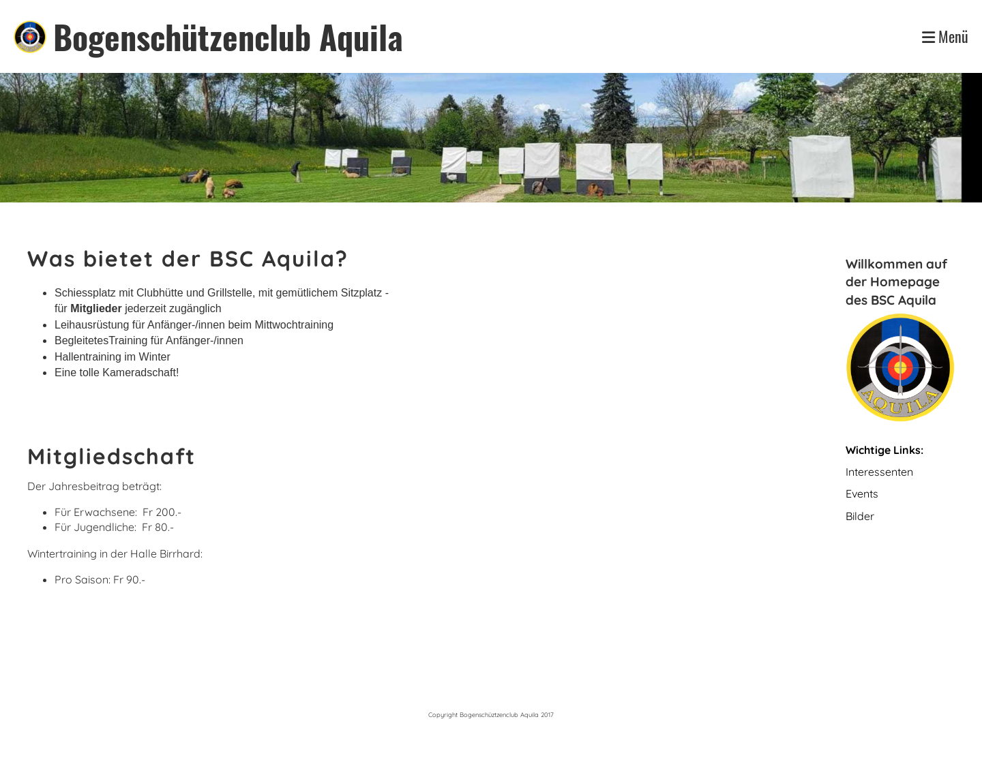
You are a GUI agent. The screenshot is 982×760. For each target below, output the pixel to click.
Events (863, 493)
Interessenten (879, 471)
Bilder (860, 516)
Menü (945, 36)
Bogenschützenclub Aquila (228, 36)
